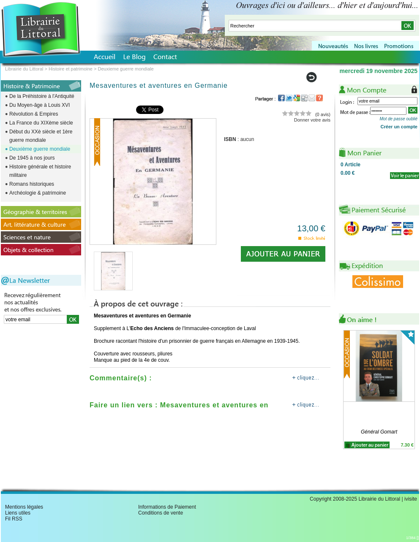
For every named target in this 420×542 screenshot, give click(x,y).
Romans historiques (31, 184)
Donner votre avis (312, 119)
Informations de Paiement (167, 507)
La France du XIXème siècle (41, 123)
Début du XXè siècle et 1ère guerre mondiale (40, 136)
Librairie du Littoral (24, 68)
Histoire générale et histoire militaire (40, 171)
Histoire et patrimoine (71, 68)
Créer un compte (399, 126)
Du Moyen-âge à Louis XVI (39, 105)
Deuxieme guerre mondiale (126, 68)
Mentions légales (24, 507)
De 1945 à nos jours (32, 158)
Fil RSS (13, 519)
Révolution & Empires (33, 114)
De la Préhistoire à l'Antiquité (41, 96)
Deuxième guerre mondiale (39, 149)
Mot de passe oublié (398, 119)
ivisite (410, 499)
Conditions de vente (160, 513)
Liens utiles (17, 513)
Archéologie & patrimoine (37, 193)
